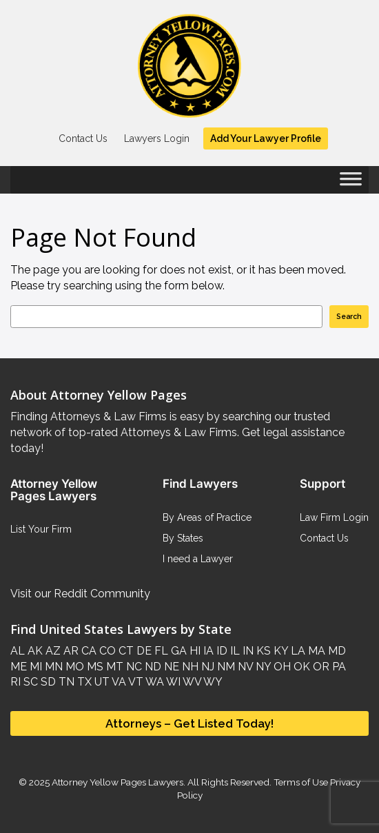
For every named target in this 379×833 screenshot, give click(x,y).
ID (220, 650)
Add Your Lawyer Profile (265, 138)
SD (47, 681)
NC (132, 666)
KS (262, 650)
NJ (206, 666)
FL (160, 650)
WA (153, 681)
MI (34, 666)
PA (337, 666)
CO (106, 650)
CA (87, 650)
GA (177, 650)
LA (296, 650)
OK (300, 666)
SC (29, 681)
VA (118, 681)
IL (233, 650)
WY (212, 681)
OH (281, 666)
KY (279, 650)
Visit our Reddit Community (80, 593)
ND (151, 666)
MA (315, 650)
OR (319, 666)
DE (143, 650)
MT (113, 666)
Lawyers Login (157, 138)
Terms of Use (301, 782)
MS (93, 666)
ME (18, 666)
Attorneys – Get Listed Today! (189, 723)
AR (70, 650)
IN (247, 650)
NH (188, 666)
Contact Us (83, 138)
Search (349, 316)
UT (101, 681)
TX (83, 681)
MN (52, 666)
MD (335, 650)
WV (191, 681)
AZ (52, 650)
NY (262, 666)
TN (65, 681)
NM (224, 666)
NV (244, 666)
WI (172, 681)
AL (17, 650)
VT (134, 681)
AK (34, 650)
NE (170, 666)
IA (207, 650)
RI (15, 681)
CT (125, 650)
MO (73, 666)
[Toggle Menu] (351, 183)
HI (194, 650)
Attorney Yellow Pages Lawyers (117, 782)
